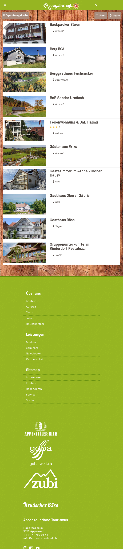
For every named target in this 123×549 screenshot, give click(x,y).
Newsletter (33, 353)
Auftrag (31, 306)
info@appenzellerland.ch (40, 538)
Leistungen (35, 334)
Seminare (32, 347)
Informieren (34, 377)
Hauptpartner (35, 324)
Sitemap (33, 370)
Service (31, 394)
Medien (31, 342)
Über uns (33, 293)
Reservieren (34, 389)
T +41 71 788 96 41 (35, 534)
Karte (114, 15)
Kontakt (31, 301)
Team (29, 312)
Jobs (29, 318)
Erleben (31, 383)
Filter (100, 15)
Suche (30, 400)
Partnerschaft (35, 359)
